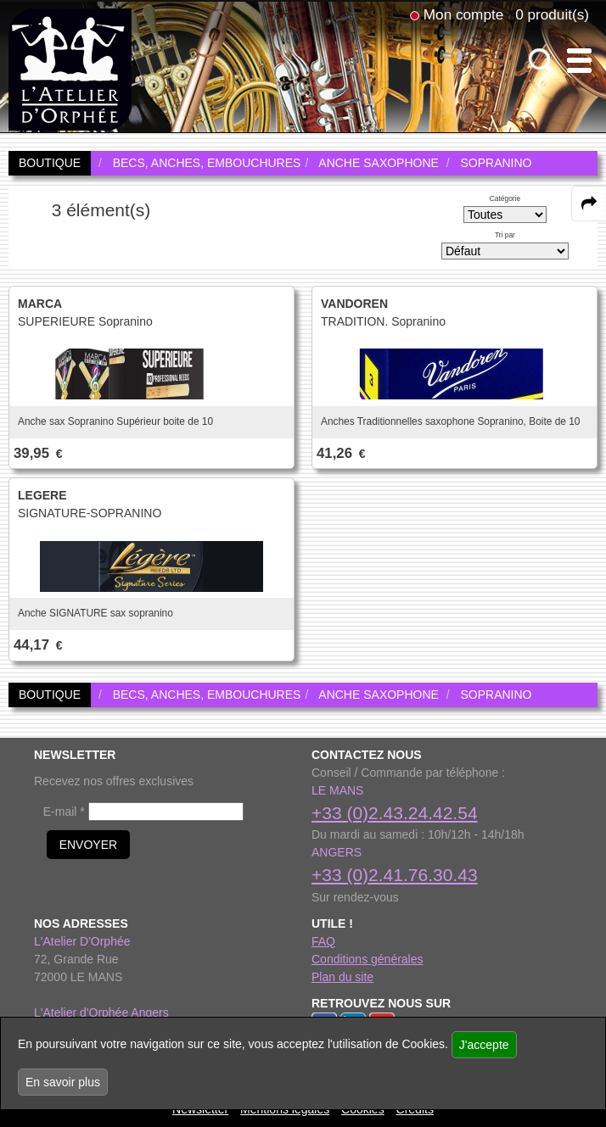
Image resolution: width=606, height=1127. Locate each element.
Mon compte (463, 14)
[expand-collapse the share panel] (589, 203)
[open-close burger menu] (579, 61)
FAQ (323, 941)
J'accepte (484, 1045)
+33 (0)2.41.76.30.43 (394, 874)
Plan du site (342, 977)
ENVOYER (88, 844)
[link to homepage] (70, 69)
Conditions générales (367, 959)
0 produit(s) (552, 14)
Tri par (505, 235)
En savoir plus (62, 1082)
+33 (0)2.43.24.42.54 (394, 813)
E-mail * (64, 811)
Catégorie (505, 198)
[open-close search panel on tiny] (541, 61)
